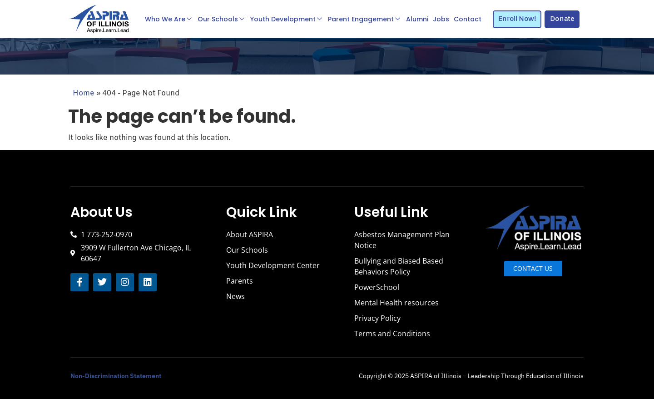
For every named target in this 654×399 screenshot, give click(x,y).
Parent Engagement (364, 19)
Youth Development (286, 19)
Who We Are (168, 19)
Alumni (417, 19)
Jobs (441, 19)
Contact (467, 19)
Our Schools (221, 19)
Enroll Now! (517, 19)
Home (83, 93)
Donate (562, 19)
